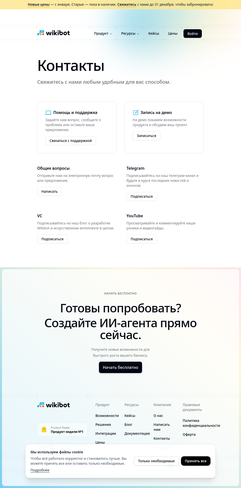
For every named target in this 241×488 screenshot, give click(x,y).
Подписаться (142, 196)
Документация (137, 433)
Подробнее (39, 470)
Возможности (107, 415)
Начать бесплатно (120, 367)
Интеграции (105, 433)
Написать (49, 191)
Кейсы (153, 33)
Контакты (161, 438)
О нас (158, 415)
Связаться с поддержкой (71, 140)
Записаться (146, 135)
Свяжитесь (126, 4)
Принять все (196, 461)
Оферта (189, 434)
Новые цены (39, 4)
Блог (128, 424)
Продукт (103, 33)
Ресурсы (130, 33)
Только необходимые (156, 461)
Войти (192, 33)
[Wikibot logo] (53, 32)
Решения (103, 424)
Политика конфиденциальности (201, 423)
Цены (173, 33)
